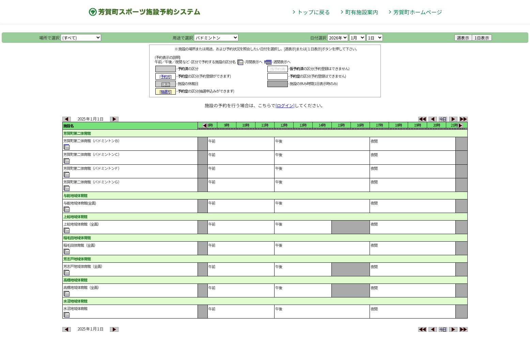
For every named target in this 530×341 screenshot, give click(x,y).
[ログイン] (285, 105)
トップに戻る (313, 12)
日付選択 (318, 37)
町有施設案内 (361, 12)
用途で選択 (183, 37)
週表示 (463, 37)
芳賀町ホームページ (417, 12)
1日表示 (481, 37)
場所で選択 (49, 37)
